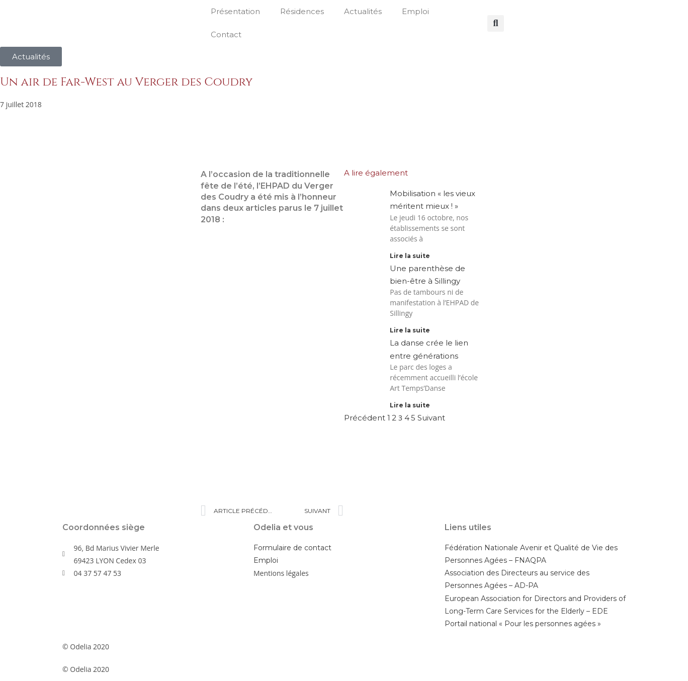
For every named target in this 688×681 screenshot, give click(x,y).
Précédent (364, 417)
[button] (495, 23)
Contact (226, 34)
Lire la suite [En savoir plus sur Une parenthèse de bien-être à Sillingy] (410, 330)
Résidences (302, 11)
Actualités (363, 11)
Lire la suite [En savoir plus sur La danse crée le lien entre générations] (410, 405)
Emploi (415, 11)
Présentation (235, 11)
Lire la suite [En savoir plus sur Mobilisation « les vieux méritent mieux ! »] (410, 256)
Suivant (431, 417)
